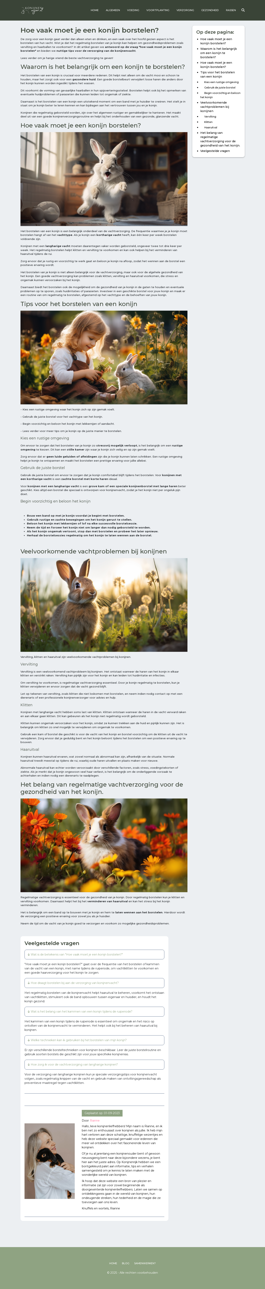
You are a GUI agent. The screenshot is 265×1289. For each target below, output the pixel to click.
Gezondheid (210, 10)
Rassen (231, 10)
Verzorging (185, 10)
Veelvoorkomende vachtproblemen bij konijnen (214, 108)
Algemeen (113, 10)
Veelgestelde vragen (215, 152)
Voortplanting (157, 10)
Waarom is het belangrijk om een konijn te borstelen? (218, 55)
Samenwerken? (145, 1263)
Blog (125, 1263)
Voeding (133, 10)
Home (95, 10)
